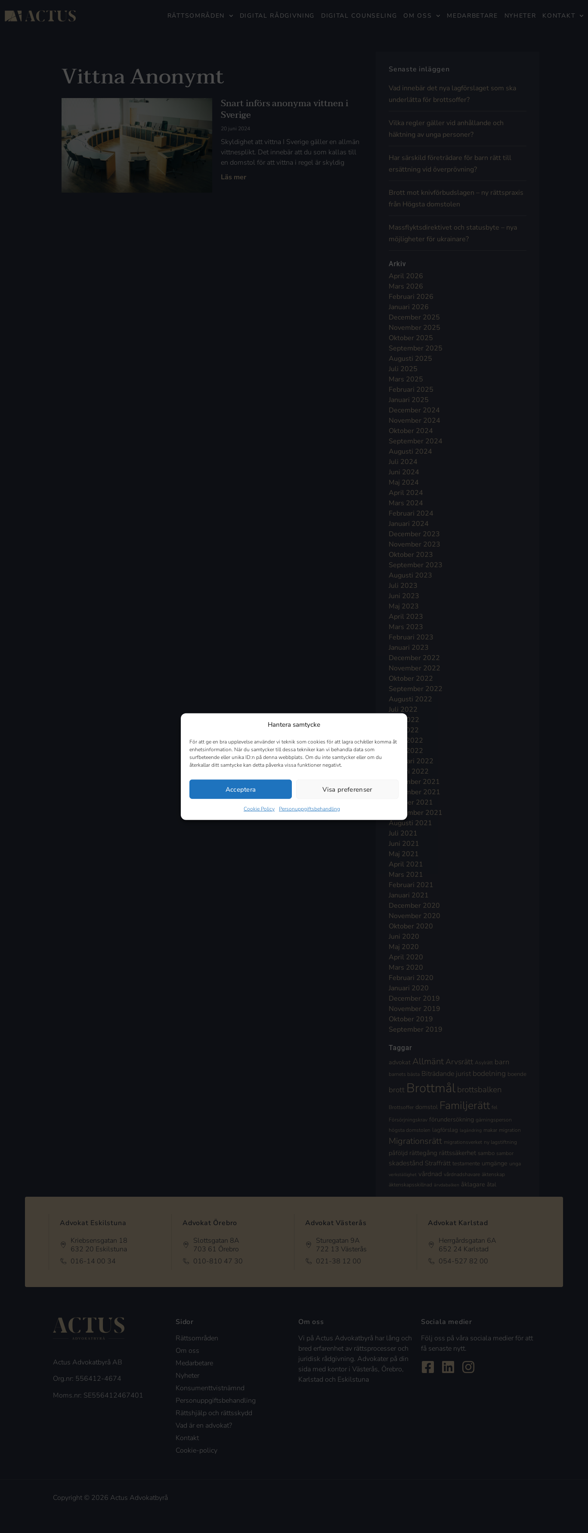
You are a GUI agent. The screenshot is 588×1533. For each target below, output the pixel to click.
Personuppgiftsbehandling (309, 808)
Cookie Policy (259, 808)
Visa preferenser (347, 789)
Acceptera (241, 789)
